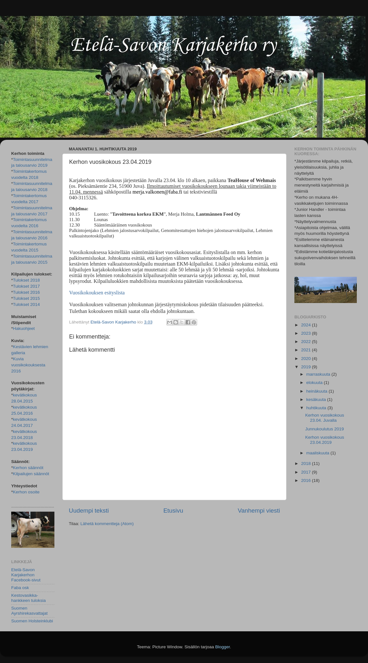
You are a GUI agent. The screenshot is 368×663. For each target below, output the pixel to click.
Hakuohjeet (24, 328)
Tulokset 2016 (26, 292)
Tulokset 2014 (26, 304)
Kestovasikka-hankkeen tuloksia (28, 598)
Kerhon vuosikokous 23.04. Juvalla (324, 418)
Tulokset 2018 (26, 280)
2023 (306, 333)
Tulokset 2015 (26, 298)
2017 (306, 472)
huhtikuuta (316, 407)
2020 (306, 358)
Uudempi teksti (89, 510)
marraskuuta (319, 374)
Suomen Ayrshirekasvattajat (29, 611)
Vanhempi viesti (259, 510)
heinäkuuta (317, 391)
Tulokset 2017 (26, 286)
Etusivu (173, 510)
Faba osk (20, 587)
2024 (306, 325)
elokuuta (315, 382)
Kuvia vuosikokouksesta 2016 (28, 364)
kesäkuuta (316, 399)
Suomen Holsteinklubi (32, 621)
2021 (306, 349)
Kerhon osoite (26, 492)
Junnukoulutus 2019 (324, 429)
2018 (306, 463)
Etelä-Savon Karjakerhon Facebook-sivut (26, 574)
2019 (306, 366)
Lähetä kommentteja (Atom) (107, 523)
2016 (306, 480)
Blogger (222, 646)
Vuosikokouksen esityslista (97, 292)
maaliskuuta (318, 453)
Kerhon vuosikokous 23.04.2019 (324, 440)
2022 (306, 341)
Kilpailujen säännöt (31, 473)
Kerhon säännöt (28, 467)
